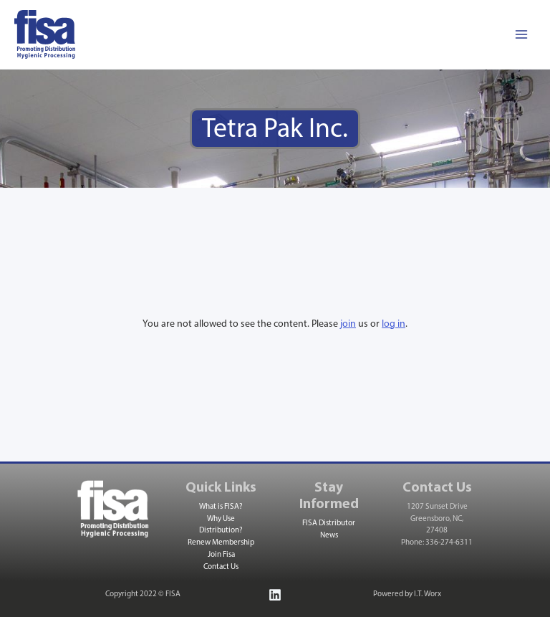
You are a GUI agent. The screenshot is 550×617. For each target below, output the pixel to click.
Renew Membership (221, 543)
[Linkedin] (275, 594)
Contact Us (220, 567)
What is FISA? (221, 507)
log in (393, 324)
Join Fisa (221, 555)
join (348, 324)
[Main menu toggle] (521, 34)
